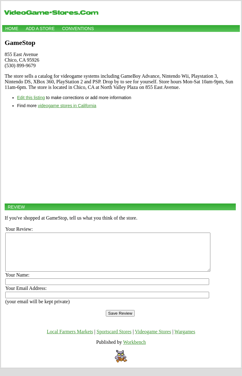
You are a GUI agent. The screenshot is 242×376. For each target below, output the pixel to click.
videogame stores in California (67, 105)
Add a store (40, 28)
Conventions (78, 28)
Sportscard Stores (113, 339)
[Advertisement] (120, 155)
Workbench (134, 349)
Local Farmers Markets (70, 339)
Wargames (184, 339)
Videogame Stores (153, 339)
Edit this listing (31, 97)
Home (11, 28)
